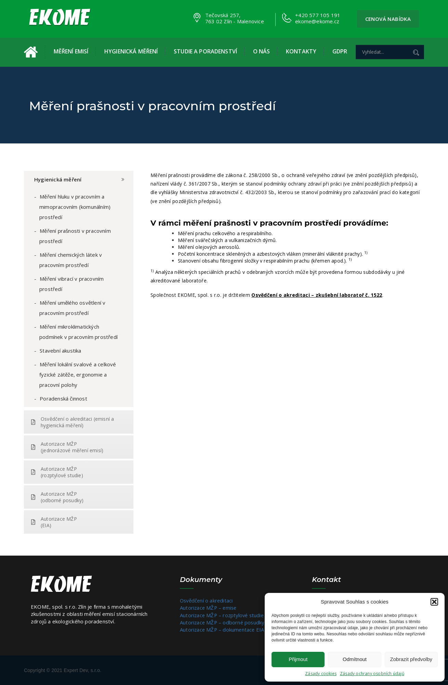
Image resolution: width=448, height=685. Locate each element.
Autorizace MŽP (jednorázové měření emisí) (67, 447)
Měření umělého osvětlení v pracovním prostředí (72, 307)
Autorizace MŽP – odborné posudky (223, 622)
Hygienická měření (131, 51)
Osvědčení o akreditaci (207, 600)
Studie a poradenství (205, 51)
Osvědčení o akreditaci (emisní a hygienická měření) (72, 422)
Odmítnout (355, 659)
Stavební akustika (60, 350)
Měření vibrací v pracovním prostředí (71, 283)
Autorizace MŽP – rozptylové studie (223, 615)
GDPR (339, 51)
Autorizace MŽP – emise (209, 607)
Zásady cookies (321, 673)
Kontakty (301, 51)
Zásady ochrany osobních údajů (372, 673)
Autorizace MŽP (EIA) (54, 522)
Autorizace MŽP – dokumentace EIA (223, 629)
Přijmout (298, 659)
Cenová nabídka (388, 18)
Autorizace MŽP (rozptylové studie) (57, 472)
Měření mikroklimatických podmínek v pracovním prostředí (78, 331)
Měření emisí (71, 51)
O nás (261, 51)
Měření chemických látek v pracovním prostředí (70, 259)
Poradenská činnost (63, 398)
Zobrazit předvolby (411, 659)
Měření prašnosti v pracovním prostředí (75, 235)
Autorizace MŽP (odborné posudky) (57, 497)
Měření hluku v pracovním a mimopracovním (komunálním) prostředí (74, 206)
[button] (434, 601)
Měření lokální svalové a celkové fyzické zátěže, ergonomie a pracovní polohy (77, 374)
